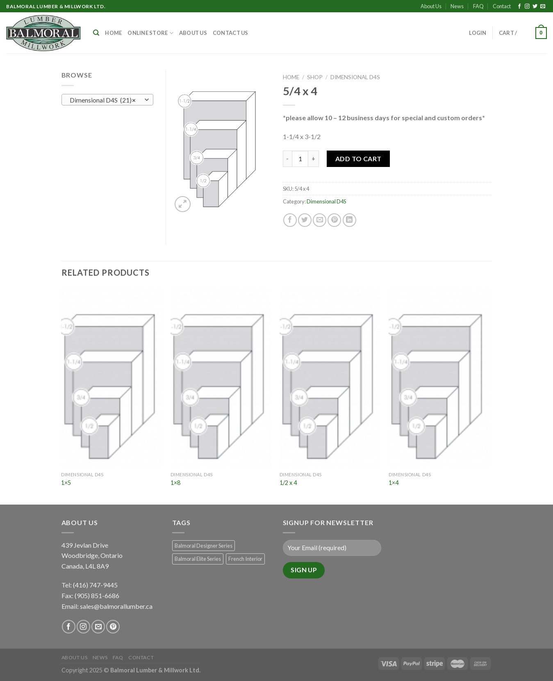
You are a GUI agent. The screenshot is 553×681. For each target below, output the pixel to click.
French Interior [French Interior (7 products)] (245, 558)
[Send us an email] (542, 6)
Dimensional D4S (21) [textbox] (103, 100)
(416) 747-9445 (96, 585)
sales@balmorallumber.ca (116, 606)
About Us (431, 6)
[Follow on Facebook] (519, 6)
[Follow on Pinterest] (113, 626)
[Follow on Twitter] (535, 6)
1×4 (393, 482)
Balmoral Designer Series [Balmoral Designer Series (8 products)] (203, 545)
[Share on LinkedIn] (349, 220)
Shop (315, 77)
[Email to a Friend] (319, 220)
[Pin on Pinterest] (334, 220)
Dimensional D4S (355, 77)
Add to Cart (358, 158)
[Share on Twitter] (305, 220)
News (457, 6)
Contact (502, 6)
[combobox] (107, 99)
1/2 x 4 (288, 482)
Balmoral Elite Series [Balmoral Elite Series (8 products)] (198, 558)
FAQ (478, 6)
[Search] (96, 33)
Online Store (150, 33)
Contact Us (230, 33)
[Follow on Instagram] (527, 6)
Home (113, 33)
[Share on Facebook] (290, 220)
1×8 (175, 482)
